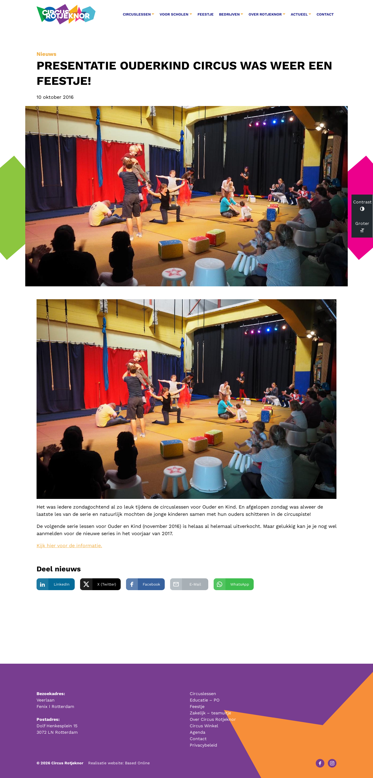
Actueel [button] (299, 14)
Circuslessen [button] (137, 14)
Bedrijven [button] (229, 14)
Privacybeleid (203, 745)
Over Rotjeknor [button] (265, 14)
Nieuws (46, 54)
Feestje (206, 14)
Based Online (137, 763)
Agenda (197, 732)
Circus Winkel (204, 725)
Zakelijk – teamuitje (210, 712)
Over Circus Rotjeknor (213, 719)
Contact (325, 14)
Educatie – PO (205, 700)
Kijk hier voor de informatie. (69, 545)
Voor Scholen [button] (174, 14)
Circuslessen (203, 693)
